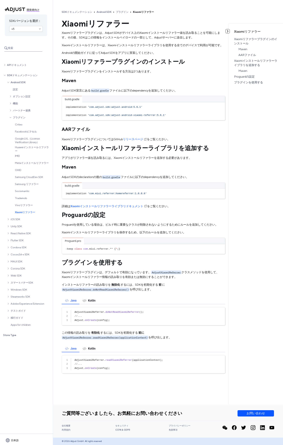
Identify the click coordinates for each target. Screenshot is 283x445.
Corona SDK (18, 268)
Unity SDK (16, 226)
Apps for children (21, 324)
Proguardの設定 (244, 76)
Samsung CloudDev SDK (29, 177)
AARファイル (247, 55)
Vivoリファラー (24, 205)
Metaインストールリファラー (32, 163)
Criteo (18, 124)
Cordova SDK (19, 247)
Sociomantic (22, 191)
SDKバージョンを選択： (25, 21)
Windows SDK (19, 289)
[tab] (70, 300)
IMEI (17, 155)
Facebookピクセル (26, 131)
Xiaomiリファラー (25, 212)
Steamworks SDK (20, 296)
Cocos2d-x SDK (20, 254)
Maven (242, 49)
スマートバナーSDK (22, 282)
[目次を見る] (227, 31)
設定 (15, 89)
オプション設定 (22, 96)
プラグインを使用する (248, 82)
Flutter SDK (17, 240)
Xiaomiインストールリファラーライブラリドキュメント (108, 206)
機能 (15, 103)
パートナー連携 (22, 110)
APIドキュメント (17, 65)
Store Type (9, 335)
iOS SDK (15, 219)
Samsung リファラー (27, 184)
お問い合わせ (256, 413)
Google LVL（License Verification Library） (27, 140)
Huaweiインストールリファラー (32, 149)
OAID (18, 170)
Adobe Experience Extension (27, 303)
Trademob (21, 198)
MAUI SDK (16, 261)
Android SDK (18, 82)
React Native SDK (21, 233)
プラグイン (19, 117)
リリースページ (135, 139)
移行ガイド (17, 317)
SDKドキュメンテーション (22, 75)
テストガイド (18, 310)
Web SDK (16, 275)
